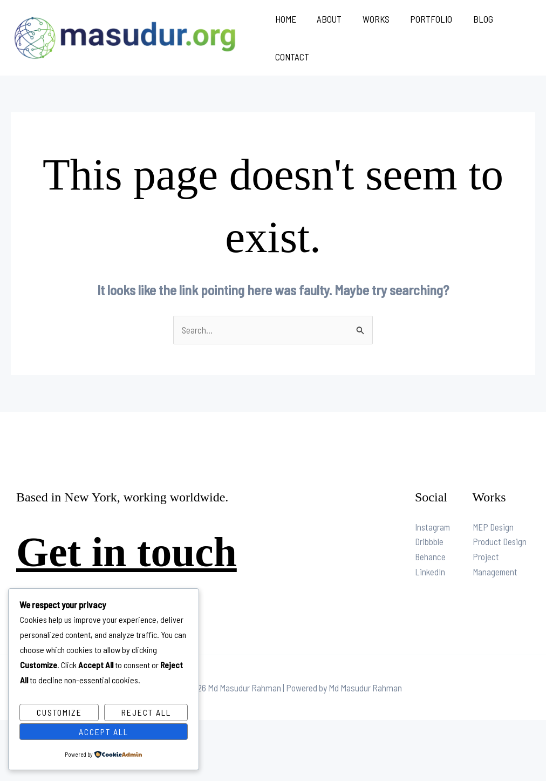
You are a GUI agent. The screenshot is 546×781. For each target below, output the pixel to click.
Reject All (146, 712)
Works (371, 18)
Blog (473, 18)
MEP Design (494, 527)
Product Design (500, 543)
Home (285, 18)
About (327, 18)
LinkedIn (430, 573)
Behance (430, 558)
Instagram (433, 527)
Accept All (103, 731)
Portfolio (424, 18)
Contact (292, 56)
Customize (59, 712)
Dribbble (429, 543)
